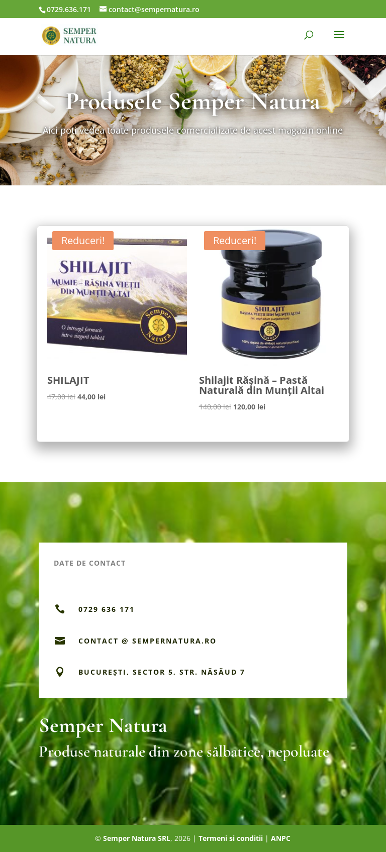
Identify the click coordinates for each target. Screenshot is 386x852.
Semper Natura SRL (136, 838)
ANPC (281, 838)
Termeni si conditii (231, 838)
